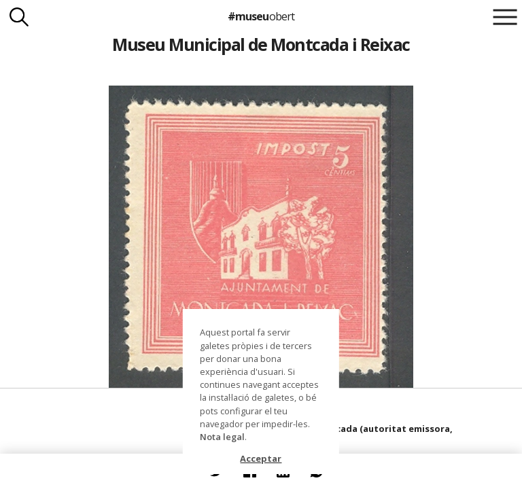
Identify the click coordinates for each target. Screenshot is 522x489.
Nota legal (222, 437)
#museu (261, 16)
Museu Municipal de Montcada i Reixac (261, 44)
